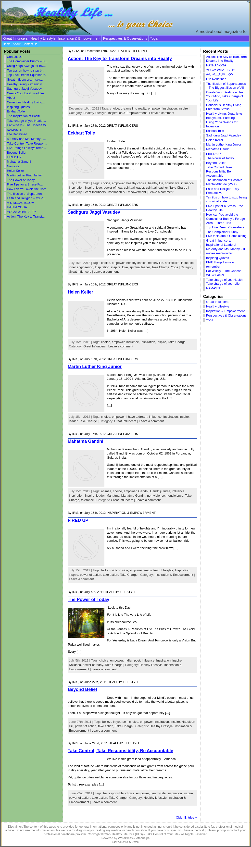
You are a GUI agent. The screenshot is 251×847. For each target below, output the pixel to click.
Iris (75, 125)
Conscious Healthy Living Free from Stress (223, 107)
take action (110, 575)
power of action (90, 575)
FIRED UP (14, 157)
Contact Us (14, 57)
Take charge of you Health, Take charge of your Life (224, 282)
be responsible (113, 793)
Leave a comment (161, 113)
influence (187, 183)
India (166, 491)
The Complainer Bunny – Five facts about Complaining (226, 234)
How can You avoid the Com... (28, 189)
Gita (75, 51)
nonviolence (175, 495)
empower (154, 108)
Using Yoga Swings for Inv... (26, 66)
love (99, 187)
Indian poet (132, 660)
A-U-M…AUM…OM (20, 203)
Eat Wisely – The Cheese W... (28, 125)
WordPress (125, 838)
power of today (93, 665)
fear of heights (163, 570)
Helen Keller (15, 170)
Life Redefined (17, 134)
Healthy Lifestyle (43, 38)
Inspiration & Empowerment (79, 38)
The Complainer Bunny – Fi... (27, 61)
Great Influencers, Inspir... (25, 79)
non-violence (156, 495)
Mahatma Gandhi (19, 161)
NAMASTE (14, 130)
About (11, 97)
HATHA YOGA (17, 207)
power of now (113, 187)
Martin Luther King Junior (24, 175)
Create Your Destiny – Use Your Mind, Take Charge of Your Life (224, 96)
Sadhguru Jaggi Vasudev (24, 88)
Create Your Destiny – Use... (26, 93)
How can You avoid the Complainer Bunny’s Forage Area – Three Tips (225, 218)
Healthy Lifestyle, (95, 113)
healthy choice (136, 183)
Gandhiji (156, 491)
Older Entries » (186, 817)
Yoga (153, 38)
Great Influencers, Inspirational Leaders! (221, 242)
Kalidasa (75, 665)
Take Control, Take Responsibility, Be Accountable (120, 750)
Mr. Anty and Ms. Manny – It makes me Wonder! (225, 251)
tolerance (87, 500)
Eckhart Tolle (16, 111)
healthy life (155, 183)
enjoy (148, 570)
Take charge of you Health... (26, 121)
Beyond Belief (16, 152)
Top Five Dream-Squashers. (26, 75)
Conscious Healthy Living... (26, 102)
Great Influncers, (95, 192)
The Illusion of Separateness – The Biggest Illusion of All (226, 86)
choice (114, 108)
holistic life (172, 183)
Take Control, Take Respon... (27, 143)
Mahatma (112, 495)
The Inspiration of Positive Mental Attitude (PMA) (224, 182)
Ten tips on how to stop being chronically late (226, 199)
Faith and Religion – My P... (26, 198)
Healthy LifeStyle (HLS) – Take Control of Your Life (145, 834)
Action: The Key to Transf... (26, 216)
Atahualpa (143, 838)
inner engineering (81, 267)
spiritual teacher (157, 187)
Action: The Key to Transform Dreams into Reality (120, 58)
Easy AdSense (120, 842)
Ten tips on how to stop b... (25, 70)
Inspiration (169, 108)
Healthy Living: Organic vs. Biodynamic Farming (224, 116)
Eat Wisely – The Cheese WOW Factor (223, 273)
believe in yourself (114, 722)
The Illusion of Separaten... (25, 194)
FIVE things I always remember (220, 264)
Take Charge (178, 187)
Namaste (13, 166)
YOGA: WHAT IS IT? (21, 212)
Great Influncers (15, 38)
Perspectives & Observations (125, 38)
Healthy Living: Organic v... (25, 84)
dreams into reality (133, 108)
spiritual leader (134, 187)
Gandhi (143, 491)
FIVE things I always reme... (26, 148)
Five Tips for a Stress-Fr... (25, 184)
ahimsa (106, 491)
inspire (183, 108)
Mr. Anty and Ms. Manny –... (26, 139)
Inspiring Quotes (18, 107)
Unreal (135, 842)
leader (73, 421)
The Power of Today (21, 180)
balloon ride (109, 570)
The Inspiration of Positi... (24, 116)
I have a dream (136, 416)
